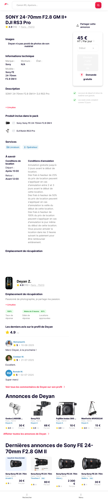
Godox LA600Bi (13, 418)
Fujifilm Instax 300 (65, 418)
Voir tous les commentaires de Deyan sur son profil (33, 386)
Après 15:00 (12, 171)
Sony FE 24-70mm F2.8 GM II (10, 75)
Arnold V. (10, 478)
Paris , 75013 (10, 421)
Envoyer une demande (88, 63)
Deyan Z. (24, 281)
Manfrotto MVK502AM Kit (94, 418)
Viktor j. (60, 478)
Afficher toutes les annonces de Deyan (24, 433)
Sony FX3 (35, 418)
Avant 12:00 (12, 178)
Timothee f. (39, 478)
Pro (43, 478)
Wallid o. (88, 478)
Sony (8, 64)
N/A (23, 64)
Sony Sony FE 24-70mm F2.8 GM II (21, 474)
